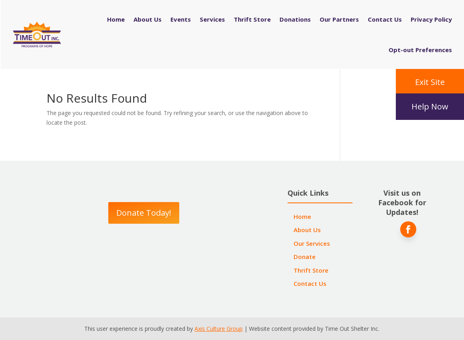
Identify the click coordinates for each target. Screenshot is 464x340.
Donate (305, 257)
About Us (148, 19)
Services (212, 19)
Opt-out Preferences (420, 50)
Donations (295, 19)
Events (180, 19)
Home (116, 19)
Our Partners (339, 19)
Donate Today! (143, 212)
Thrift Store (252, 19)
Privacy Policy (431, 19)
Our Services (312, 243)
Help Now (429, 106)
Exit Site (430, 82)
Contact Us (385, 19)
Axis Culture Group (219, 328)
